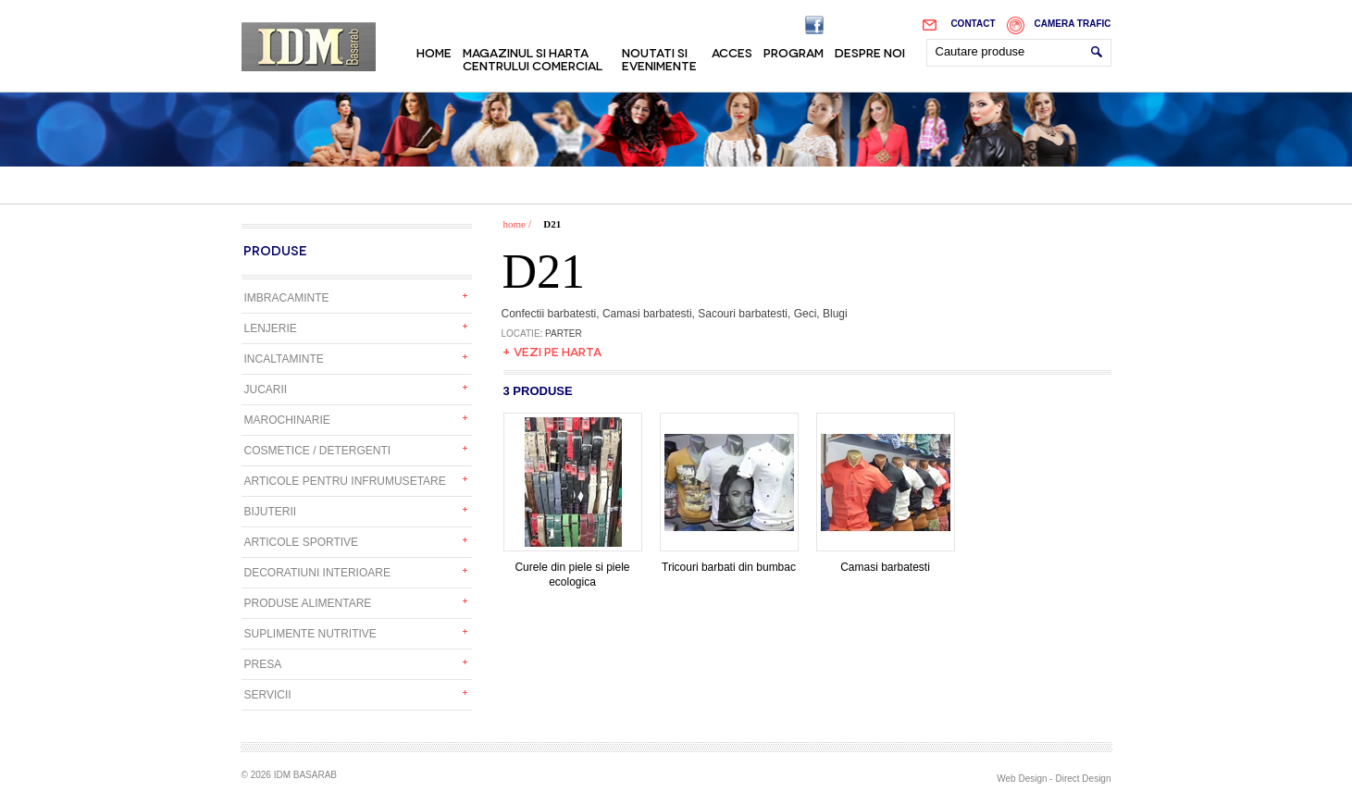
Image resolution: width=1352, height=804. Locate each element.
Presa (263, 664)
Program (793, 51)
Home (434, 51)
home (514, 223)
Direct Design (1082, 778)
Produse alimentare (308, 603)
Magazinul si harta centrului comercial (532, 58)
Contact (972, 24)
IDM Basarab (309, 46)
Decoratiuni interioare (317, 572)
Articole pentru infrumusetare (345, 481)
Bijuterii (270, 511)
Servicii (267, 694)
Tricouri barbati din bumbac (729, 562)
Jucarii (266, 389)
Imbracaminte (286, 297)
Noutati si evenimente (659, 58)
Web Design (1022, 778)
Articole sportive (301, 542)
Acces (732, 51)
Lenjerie (270, 328)
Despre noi (870, 51)
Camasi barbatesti (885, 562)
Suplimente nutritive (310, 633)
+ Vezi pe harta (552, 350)
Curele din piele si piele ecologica (572, 569)
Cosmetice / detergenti (317, 450)
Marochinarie (287, 420)
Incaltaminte (284, 359)
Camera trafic (1073, 24)
